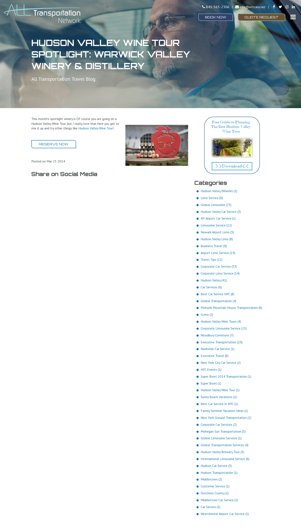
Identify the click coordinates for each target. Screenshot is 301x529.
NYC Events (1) (211, 369)
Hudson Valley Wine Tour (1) (220, 390)
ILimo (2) (207, 314)
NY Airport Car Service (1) (218, 218)
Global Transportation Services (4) (224, 445)
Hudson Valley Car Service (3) (221, 212)
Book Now (215, 17)
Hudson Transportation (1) (219, 472)
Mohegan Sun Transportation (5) (223, 431)
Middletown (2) (211, 479)
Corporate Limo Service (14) (220, 273)
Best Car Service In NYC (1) (219, 404)
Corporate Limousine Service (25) (224, 328)
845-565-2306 (217, 6)
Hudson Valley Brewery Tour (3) (222, 452)
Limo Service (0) (212, 198)
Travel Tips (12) (211, 259)
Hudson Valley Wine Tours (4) (221, 321)
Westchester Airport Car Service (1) (225, 514)
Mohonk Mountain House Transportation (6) (231, 307)
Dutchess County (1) (215, 493)
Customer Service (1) (215, 486)
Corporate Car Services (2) (219, 424)
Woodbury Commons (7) (217, 335)
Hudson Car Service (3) (216, 466)
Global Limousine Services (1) (221, 438)
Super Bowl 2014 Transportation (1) (226, 376)
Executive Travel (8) (214, 356)
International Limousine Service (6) (225, 459)
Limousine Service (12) (216, 225)
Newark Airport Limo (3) (217, 232)
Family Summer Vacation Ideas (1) (224, 411)
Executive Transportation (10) (221, 342)
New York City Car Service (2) (221, 362)
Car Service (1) (210, 507)
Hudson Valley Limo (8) (217, 239)
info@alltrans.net (252, 7)
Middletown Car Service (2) (219, 500)
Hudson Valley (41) (214, 280)
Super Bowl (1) (211, 383)
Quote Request (262, 17)
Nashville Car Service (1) (217, 349)
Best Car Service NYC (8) (217, 294)
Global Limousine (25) (216, 205)
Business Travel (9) (214, 246)
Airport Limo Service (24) (218, 253)
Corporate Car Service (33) (219, 266)
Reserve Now (53, 144)
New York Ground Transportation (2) (226, 417)
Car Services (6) (211, 287)
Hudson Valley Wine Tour (95, 128)
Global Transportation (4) (218, 301)
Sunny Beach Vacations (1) (219, 397)
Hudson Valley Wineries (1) (219, 191)
